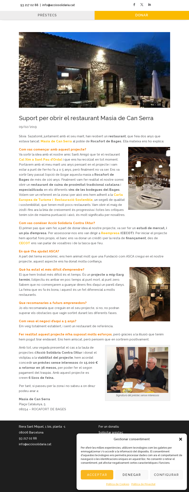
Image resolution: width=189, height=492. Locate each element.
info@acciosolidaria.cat (35, 444)
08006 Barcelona (31, 432)
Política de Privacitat (143, 484)
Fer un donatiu (109, 426)
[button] (181, 439)
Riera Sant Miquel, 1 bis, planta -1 (42, 426)
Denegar (132, 475)
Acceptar (97, 475)
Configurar (166, 475)
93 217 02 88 (28, 5)
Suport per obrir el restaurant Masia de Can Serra (86, 118)
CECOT (25, 243)
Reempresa (110, 233)
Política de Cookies (117, 484)
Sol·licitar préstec (111, 432)
